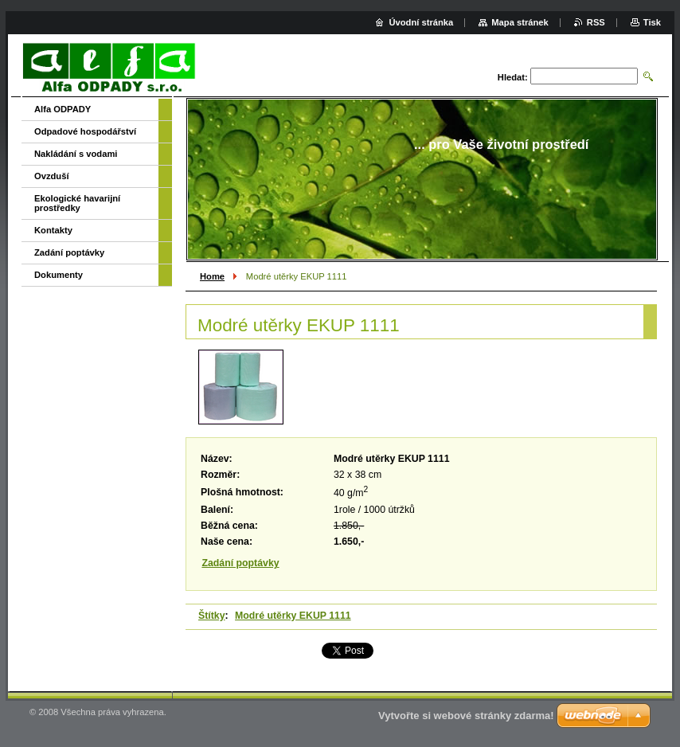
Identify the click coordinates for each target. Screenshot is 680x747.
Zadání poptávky (240, 563)
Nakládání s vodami (75, 153)
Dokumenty (58, 275)
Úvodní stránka (421, 22)
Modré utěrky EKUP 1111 (293, 615)
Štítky (211, 615)
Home (212, 276)
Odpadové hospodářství (85, 131)
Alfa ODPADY (62, 109)
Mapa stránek (520, 22)
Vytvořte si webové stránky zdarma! (466, 716)
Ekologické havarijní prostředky (77, 203)
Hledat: (513, 77)
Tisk (652, 22)
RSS (596, 22)
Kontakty (53, 230)
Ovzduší (51, 176)
